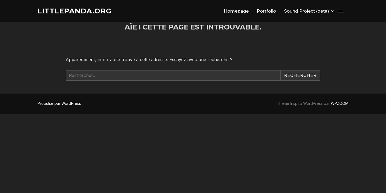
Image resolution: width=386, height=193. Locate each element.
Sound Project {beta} (309, 11)
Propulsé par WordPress (59, 103)
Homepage (236, 11)
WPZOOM (339, 103)
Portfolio (266, 11)
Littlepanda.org (75, 11)
